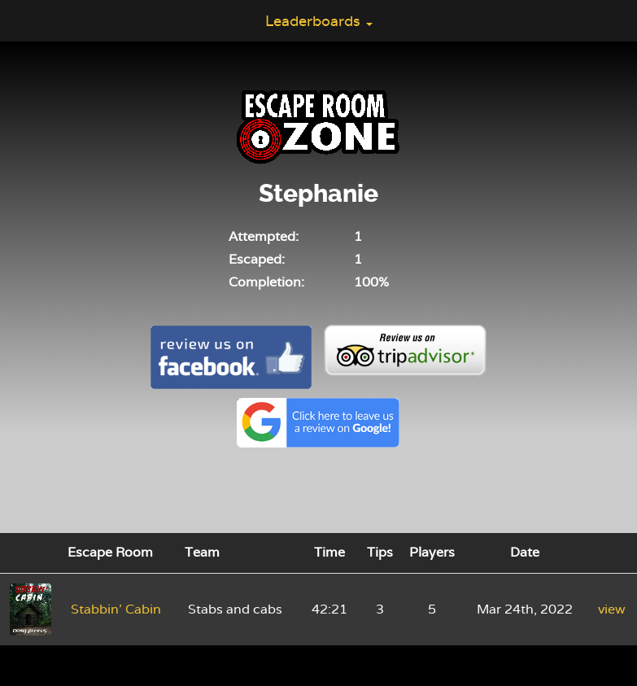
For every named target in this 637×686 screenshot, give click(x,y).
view (612, 609)
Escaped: (257, 259)
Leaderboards (319, 20)
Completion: (266, 282)
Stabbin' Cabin (116, 609)
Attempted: (264, 236)
